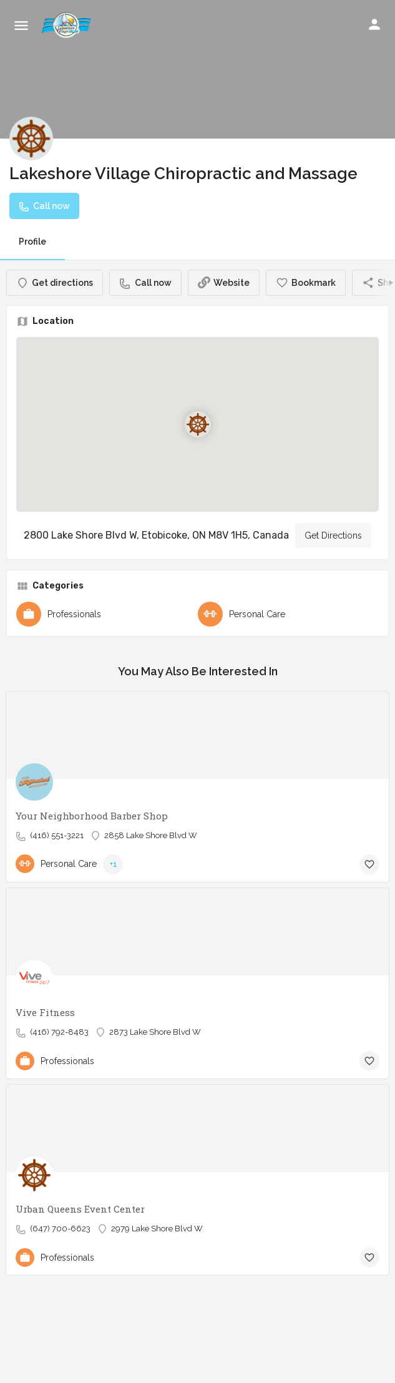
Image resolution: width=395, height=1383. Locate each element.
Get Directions (333, 535)
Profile (32, 242)
